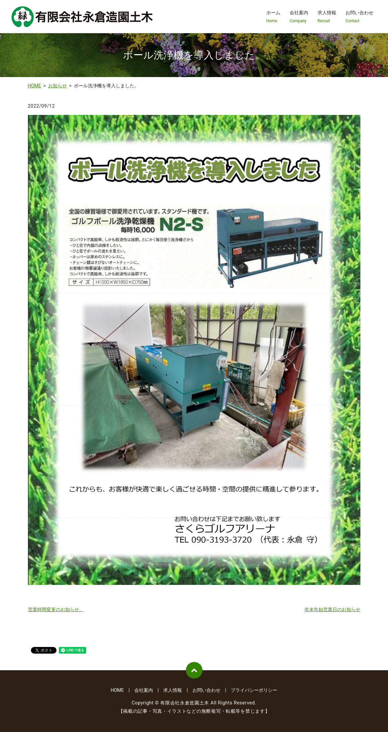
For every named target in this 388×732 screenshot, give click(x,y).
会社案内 (299, 17)
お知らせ (57, 85)
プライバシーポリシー (254, 690)
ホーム (273, 17)
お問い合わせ (359, 17)
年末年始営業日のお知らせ (332, 609)
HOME (34, 85)
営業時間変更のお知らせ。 (56, 609)
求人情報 (327, 17)
